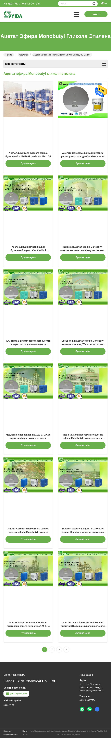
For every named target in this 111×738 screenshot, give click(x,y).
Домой (9, 55)
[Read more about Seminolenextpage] (59, 649)
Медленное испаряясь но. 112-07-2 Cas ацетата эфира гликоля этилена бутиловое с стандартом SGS (28, 438)
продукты (23, 55)
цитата (96, 14)
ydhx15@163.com (16, 693)
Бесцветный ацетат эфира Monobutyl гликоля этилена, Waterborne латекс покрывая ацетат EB (82, 344)
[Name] (94, 4)
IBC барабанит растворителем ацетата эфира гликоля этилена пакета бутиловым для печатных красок (28, 344)
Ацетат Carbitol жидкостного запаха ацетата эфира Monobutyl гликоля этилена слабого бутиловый (28, 532)
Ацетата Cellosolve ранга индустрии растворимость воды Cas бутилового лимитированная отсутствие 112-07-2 (82, 156)
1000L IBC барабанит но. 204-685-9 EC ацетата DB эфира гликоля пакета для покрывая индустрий (83, 626)
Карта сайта (25, 732)
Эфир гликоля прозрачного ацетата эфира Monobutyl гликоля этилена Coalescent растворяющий (82, 438)
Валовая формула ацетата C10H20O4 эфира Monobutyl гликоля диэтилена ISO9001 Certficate (83, 532)
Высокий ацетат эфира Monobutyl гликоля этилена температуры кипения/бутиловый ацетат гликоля (83, 250)
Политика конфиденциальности (11, 732)
